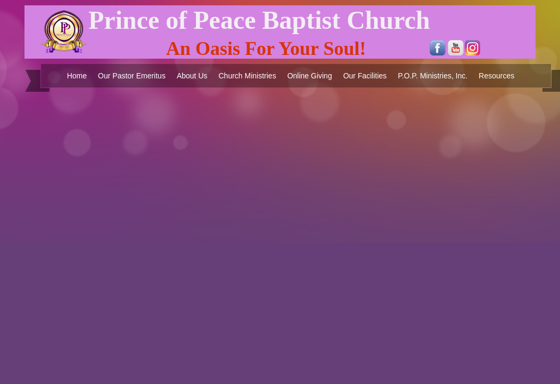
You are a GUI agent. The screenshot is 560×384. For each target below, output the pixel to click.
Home (77, 75)
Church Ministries (247, 75)
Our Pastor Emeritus (132, 75)
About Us (192, 75)
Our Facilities (365, 75)
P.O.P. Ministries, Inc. (432, 75)
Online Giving (309, 75)
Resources (496, 75)
